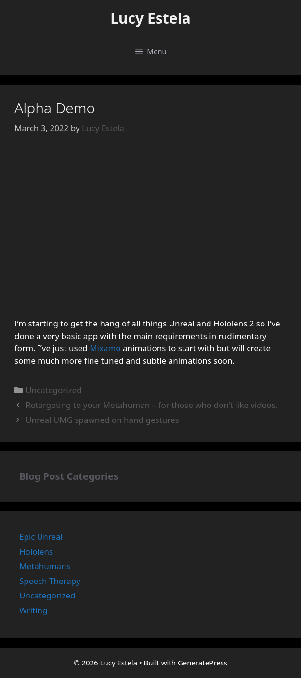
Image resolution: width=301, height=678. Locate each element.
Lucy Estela (150, 18)
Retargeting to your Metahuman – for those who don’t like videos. (151, 404)
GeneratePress (202, 662)
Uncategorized (54, 389)
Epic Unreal (41, 536)
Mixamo (105, 347)
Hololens (36, 551)
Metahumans (44, 565)
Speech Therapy (49, 580)
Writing (33, 610)
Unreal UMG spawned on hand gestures (102, 419)
